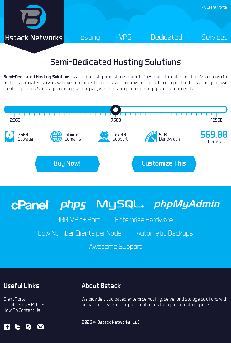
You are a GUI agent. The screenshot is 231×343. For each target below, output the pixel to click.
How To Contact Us (22, 310)
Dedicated (166, 37)
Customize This (164, 163)
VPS (125, 37)
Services (215, 37)
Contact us (148, 304)
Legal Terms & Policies (24, 304)
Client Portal (215, 7)
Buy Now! (67, 163)
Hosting (88, 37)
